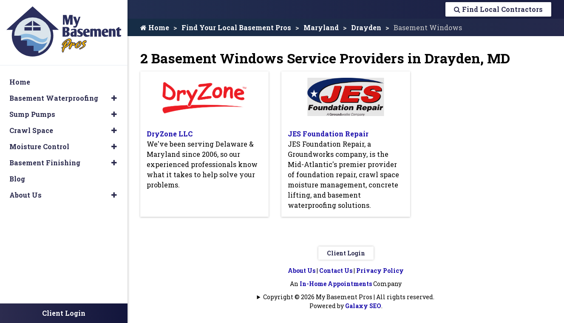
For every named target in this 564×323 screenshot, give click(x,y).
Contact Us (335, 270)
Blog (17, 178)
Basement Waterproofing (53, 98)
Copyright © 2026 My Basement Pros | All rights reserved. (348, 297)
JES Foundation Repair (328, 133)
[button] (114, 98)
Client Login (346, 253)
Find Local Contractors (498, 9)
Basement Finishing (44, 162)
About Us (301, 270)
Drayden (366, 27)
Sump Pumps (32, 114)
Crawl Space (31, 130)
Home (154, 27)
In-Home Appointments (336, 284)
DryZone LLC (170, 133)
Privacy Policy (380, 270)
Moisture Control (39, 146)
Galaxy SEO (363, 306)
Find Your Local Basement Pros (236, 27)
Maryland (321, 27)
